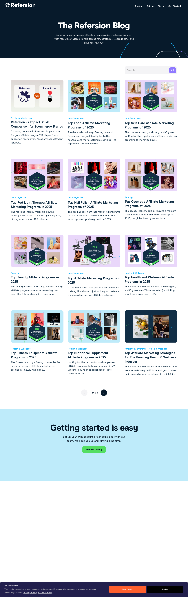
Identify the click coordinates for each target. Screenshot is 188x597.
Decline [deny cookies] (165, 589)
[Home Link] (20, 6)
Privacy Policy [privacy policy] (30, 592)
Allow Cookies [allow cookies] (127, 589)
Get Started (174, 6)
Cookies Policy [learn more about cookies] (45, 592)
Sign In (161, 6)
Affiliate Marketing (21, 118)
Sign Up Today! (94, 449)
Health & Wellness (135, 273)
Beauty (129, 197)
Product (139, 6)
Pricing (150, 6)
